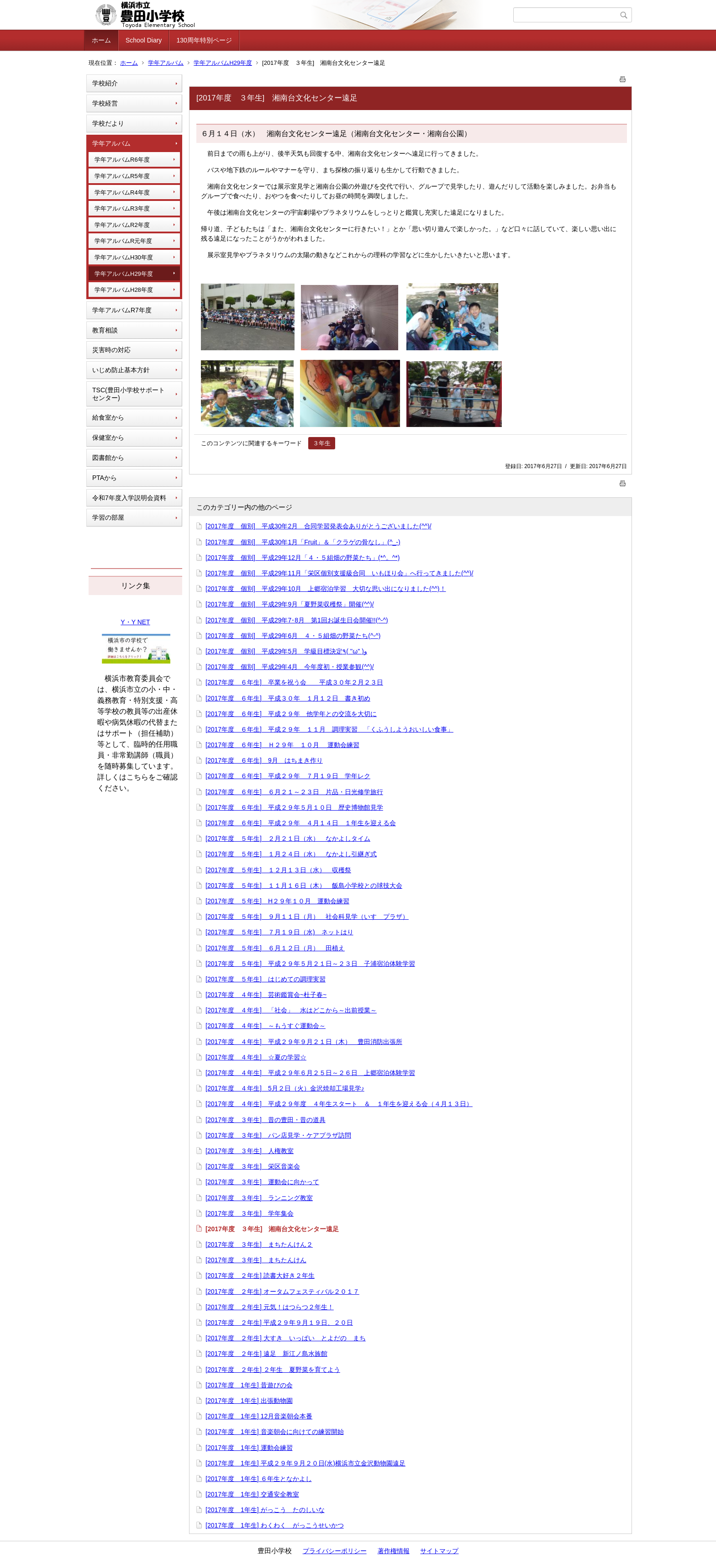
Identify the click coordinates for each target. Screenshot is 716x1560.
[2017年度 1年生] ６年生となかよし (258, 1478)
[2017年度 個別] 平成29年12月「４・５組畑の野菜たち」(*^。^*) (302, 557)
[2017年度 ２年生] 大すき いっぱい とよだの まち (285, 1338)
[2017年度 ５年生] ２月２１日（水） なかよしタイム (287, 838)
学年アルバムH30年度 (124, 257)
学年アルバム (166, 62)
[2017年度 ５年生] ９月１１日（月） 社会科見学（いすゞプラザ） (307, 916)
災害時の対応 (111, 349)
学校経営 (105, 103)
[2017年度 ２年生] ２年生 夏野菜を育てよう (272, 1369)
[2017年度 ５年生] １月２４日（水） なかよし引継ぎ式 (291, 854)
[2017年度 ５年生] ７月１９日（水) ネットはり (279, 932)
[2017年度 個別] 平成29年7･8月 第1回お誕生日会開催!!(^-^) (296, 620)
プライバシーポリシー (335, 1551)
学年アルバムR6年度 (122, 159)
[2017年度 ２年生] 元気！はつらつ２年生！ (269, 1307)
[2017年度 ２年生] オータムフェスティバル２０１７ (282, 1291)
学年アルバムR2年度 (122, 224)
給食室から (108, 417)
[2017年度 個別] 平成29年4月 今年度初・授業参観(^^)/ (289, 666)
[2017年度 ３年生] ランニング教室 (259, 1198)
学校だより (108, 123)
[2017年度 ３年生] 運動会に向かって (262, 1182)
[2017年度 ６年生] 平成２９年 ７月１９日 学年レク (287, 776)
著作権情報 (394, 1551)
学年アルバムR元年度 (123, 240)
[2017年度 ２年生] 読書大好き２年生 (260, 1275)
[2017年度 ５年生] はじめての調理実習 (265, 979)
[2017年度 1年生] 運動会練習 (249, 1447)
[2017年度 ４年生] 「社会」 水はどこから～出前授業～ (291, 1010)
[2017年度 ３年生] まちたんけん (255, 1260)
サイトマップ (439, 1551)
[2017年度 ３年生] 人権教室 (249, 1150)
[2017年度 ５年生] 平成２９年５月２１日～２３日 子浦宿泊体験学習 (310, 963)
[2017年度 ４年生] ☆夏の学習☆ (255, 1057)
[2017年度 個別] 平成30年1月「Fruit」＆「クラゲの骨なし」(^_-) (302, 542)
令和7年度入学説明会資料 (129, 497)
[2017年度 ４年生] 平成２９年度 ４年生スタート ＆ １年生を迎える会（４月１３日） (339, 1103)
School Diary (144, 40)
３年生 (322, 443)
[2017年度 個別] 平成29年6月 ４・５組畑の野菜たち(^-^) (292, 635)
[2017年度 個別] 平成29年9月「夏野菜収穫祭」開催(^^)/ (289, 604)
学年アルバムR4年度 (122, 192)
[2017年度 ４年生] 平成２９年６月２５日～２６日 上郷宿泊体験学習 (310, 1072)
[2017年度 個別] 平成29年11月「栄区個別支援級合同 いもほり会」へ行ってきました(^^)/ (339, 573)
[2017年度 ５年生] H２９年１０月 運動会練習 (277, 901)
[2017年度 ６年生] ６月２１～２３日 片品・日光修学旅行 (294, 792)
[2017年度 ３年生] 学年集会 (249, 1213)
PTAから (104, 477)
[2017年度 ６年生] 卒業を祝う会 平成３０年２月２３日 (294, 682)
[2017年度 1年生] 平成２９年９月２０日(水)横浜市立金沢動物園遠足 (305, 1463)
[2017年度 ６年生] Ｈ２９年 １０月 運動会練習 (282, 744)
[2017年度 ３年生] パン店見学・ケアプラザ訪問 (278, 1135)
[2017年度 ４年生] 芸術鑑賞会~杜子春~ (265, 994)
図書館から (108, 457)
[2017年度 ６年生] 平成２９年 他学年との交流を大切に (291, 713)
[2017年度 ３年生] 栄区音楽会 (252, 1166)
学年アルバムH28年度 (124, 289)
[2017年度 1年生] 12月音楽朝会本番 (258, 1416)
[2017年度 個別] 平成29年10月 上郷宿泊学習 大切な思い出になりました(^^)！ (325, 588)
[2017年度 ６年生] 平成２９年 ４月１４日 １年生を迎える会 (300, 823)
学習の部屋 (108, 517)
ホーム (101, 40)
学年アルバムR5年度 (122, 176)
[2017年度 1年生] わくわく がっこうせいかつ (274, 1525)
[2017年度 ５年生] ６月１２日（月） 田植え (275, 948)
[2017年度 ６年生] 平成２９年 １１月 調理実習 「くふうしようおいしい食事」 (329, 729)
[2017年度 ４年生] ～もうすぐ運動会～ (265, 1025)
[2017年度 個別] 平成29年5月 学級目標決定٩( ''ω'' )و (286, 651)
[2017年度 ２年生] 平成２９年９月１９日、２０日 (279, 1322)
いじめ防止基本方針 (121, 370)
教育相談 (105, 330)
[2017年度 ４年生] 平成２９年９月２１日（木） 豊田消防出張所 (303, 1041)
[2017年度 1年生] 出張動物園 (249, 1400)
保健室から (108, 437)
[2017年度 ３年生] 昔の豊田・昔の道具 (265, 1119)
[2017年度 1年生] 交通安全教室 (252, 1494)
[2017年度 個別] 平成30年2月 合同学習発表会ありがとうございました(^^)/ (318, 526)
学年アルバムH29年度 (223, 62)
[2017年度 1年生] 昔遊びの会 (249, 1385)
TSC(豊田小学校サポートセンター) (128, 393)
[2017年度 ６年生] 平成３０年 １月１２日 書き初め (287, 698)
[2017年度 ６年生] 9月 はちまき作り (264, 760)
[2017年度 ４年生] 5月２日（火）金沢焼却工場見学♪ (284, 1088)
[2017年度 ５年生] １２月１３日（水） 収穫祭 (278, 870)
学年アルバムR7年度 (122, 310)
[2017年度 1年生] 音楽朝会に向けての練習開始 (274, 1431)
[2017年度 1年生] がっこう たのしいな (265, 1509)
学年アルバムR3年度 (122, 208)
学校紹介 (105, 83)
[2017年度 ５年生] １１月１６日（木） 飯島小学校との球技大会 (303, 885)
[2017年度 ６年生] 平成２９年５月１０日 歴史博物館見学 (294, 807)
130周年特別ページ (204, 40)
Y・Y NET (135, 622)
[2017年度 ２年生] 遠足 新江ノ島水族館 (266, 1353)
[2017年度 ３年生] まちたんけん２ (259, 1244)
